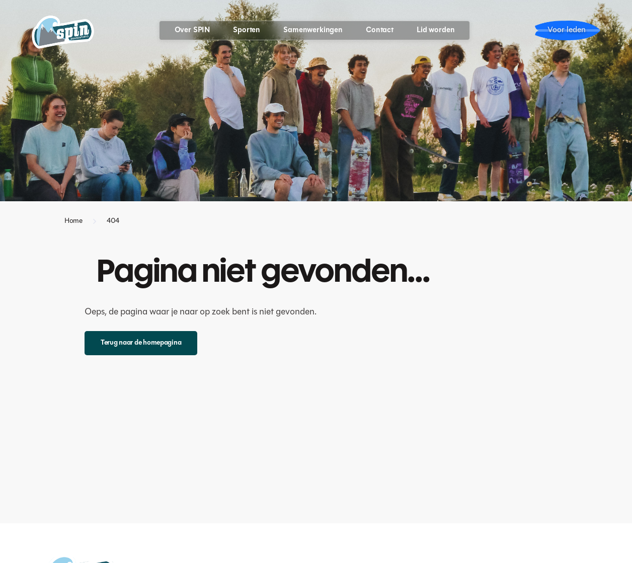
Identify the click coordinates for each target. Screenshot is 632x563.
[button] (192, 30)
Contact (379, 30)
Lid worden (436, 30)
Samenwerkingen (313, 30)
